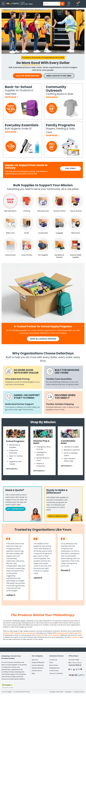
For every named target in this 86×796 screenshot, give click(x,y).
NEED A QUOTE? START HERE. (61, 76)
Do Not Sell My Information (22, 692)
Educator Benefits (38, 665)
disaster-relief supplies (12, 633)
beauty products (62, 633)
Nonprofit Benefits (38, 663)
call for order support (26, 76)
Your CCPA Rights (7, 692)
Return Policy (53, 665)
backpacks (39, 635)
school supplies (53, 635)
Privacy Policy (54, 671)
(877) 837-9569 (27, 4)
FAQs (51, 663)
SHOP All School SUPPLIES (43, 339)
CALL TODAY (70, 168)
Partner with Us (37, 671)
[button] (68, 4)
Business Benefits (37, 668)
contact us (75, 637)
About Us (35, 660)
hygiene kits (77, 633)
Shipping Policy (54, 668)
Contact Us (53, 660)
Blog (33, 674)
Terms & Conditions (56, 674)
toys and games (29, 633)
